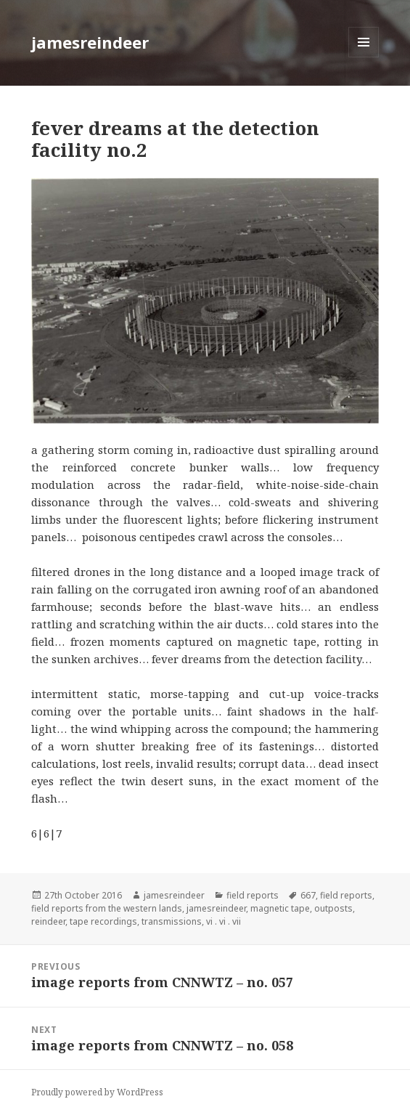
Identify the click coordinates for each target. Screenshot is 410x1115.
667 (308, 895)
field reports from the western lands (106, 908)
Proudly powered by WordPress (97, 1092)
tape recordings (103, 921)
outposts (333, 908)
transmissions (172, 921)
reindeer (48, 921)
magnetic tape (280, 908)
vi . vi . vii (223, 921)
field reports (252, 895)
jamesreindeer (90, 42)
